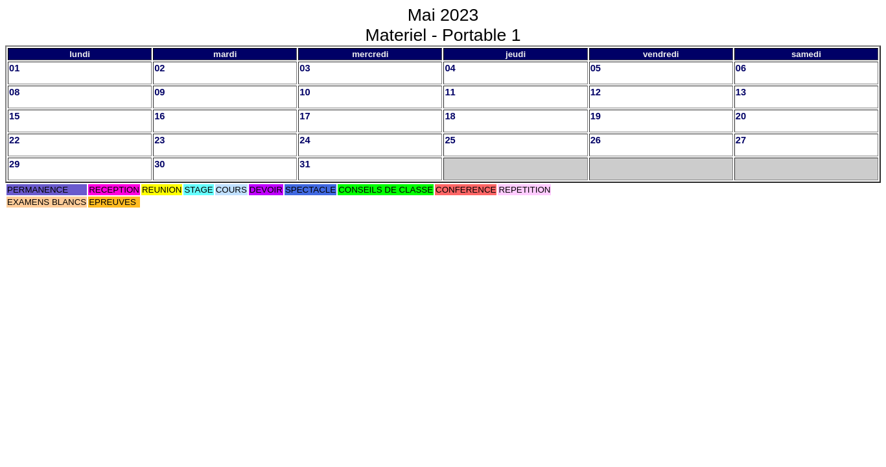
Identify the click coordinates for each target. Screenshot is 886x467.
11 (450, 92)
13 (741, 92)
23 (159, 140)
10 (304, 92)
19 (595, 116)
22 (14, 140)
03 (304, 68)
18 (450, 116)
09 (159, 92)
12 (595, 92)
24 (304, 140)
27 (741, 140)
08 (14, 92)
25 (450, 140)
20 (741, 116)
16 (159, 116)
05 (595, 68)
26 (595, 140)
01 (14, 68)
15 (14, 116)
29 (14, 164)
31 (304, 164)
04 (450, 68)
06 (741, 68)
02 (159, 68)
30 (159, 164)
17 (304, 116)
